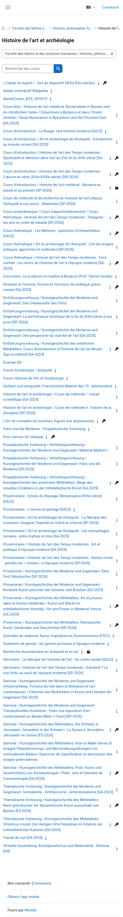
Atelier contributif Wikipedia (25, 91)
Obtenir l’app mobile (23, 897)
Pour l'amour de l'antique (23, 437)
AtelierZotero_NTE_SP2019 (25, 99)
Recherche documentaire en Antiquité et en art (41, 651)
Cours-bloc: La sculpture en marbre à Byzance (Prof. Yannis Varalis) (58, 276)
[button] (90, 7)
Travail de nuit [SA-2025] (22, 837)
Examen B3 (12, 362)
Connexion (110, 7)
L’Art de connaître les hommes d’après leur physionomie (48, 421)
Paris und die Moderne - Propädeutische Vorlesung (44, 429)
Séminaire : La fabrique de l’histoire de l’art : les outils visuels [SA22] (58, 659)
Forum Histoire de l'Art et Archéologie (33, 378)
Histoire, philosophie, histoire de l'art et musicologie (73, 28)
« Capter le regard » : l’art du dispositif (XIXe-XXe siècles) (49, 83)
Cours (4, 28)
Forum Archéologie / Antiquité (27, 370)
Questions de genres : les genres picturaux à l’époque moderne (54, 643)
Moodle (31, 910)
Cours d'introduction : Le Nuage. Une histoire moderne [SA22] (52, 131)
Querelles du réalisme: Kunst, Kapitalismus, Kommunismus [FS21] (56, 636)
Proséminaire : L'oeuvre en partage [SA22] (37, 509)
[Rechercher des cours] (28, 68)
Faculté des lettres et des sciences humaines (29, 28)
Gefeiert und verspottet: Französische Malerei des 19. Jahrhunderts (57, 386)
